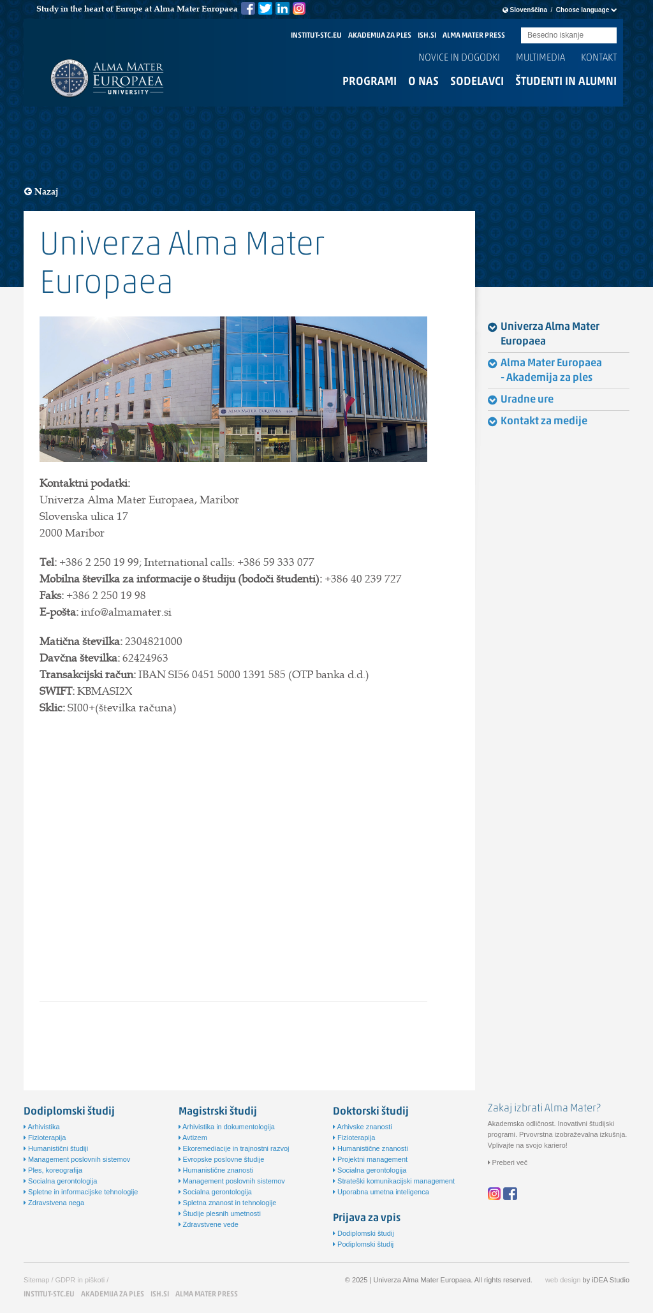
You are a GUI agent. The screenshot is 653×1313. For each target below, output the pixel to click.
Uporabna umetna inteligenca (381, 1192)
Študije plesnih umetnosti (220, 1213)
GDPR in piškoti (80, 1280)
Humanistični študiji (56, 1148)
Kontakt (599, 58)
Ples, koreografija (53, 1170)
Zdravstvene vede (209, 1224)
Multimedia (540, 58)
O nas (423, 82)
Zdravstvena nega (54, 1202)
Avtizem (193, 1137)
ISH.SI (427, 36)
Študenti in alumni (566, 82)
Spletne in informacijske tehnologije (81, 1192)
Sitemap (36, 1280)
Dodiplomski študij (363, 1233)
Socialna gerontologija (60, 1181)
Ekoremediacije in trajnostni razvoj (234, 1148)
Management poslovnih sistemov (77, 1159)
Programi (369, 82)
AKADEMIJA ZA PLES (379, 36)
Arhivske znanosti (362, 1127)
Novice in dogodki (459, 58)
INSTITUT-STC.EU (316, 36)
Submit (607, 36)
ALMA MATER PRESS (474, 36)
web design (563, 1280)
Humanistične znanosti (216, 1170)
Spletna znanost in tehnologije (228, 1202)
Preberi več (508, 1162)
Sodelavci (477, 82)
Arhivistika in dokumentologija (227, 1127)
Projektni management (370, 1159)
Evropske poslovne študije (222, 1159)
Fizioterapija (45, 1137)
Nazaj (41, 192)
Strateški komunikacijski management (394, 1181)
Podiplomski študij (363, 1244)
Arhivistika (42, 1127)
